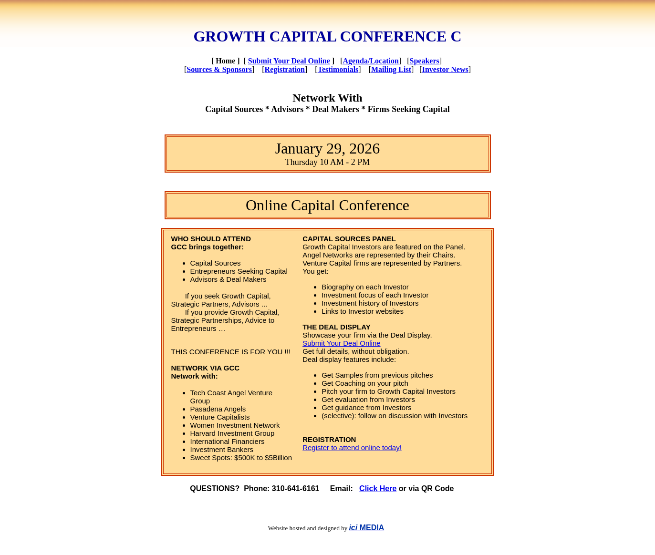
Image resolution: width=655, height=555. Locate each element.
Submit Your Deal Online (289, 61)
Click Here (377, 488)
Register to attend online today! (352, 447)
